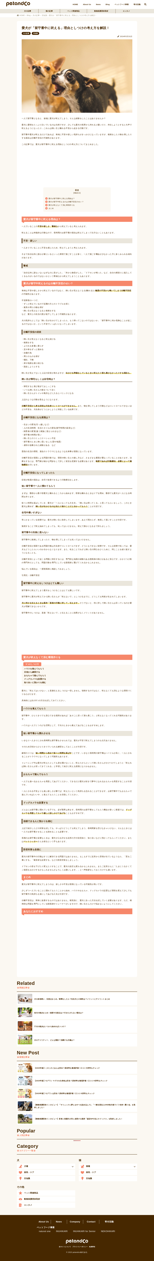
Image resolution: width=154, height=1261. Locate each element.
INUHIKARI (62, 1231)
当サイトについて (65, 1247)
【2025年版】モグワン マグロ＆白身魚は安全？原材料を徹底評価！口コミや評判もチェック (70, 1081)
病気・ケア (29, 1172)
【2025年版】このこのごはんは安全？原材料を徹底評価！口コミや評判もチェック (67, 1068)
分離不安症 (35, 575)
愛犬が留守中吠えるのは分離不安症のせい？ (64, 202)
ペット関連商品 (73, 11)
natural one (45, 1231)
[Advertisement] (77, 166)
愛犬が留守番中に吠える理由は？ (60, 198)
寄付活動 (137, 4)
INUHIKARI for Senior (84, 1231)
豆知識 (44, 15)
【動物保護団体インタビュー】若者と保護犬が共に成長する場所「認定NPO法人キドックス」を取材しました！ (78, 1119)
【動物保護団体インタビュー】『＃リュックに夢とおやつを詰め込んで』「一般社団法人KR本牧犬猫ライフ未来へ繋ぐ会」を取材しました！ (84, 1106)
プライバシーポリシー (80, 1247)
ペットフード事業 (122, 4)
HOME (75, 4)
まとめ (49, 208)
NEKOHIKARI (108, 1231)
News (98, 4)
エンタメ (126, 11)
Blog (108, 4)
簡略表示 (77, 193)
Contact (91, 1222)
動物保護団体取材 (101, 11)
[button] (46, 1166)
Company (75, 1222)
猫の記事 (49, 11)
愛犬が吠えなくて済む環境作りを (60, 205)
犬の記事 (27, 11)
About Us (87, 4)
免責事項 (92, 1247)
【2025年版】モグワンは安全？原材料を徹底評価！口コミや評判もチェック (64, 1093)
